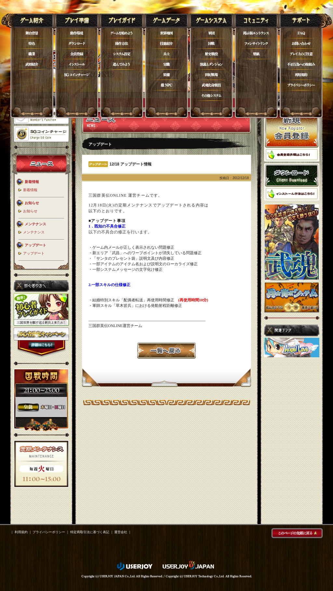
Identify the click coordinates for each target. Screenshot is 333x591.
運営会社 (120, 532)
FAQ (301, 33)
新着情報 (30, 190)
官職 (166, 64)
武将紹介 (31, 64)
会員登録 (76, 54)
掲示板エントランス (256, 33)
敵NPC (166, 85)
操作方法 (121, 43)
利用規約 (301, 75)
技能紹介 (166, 43)
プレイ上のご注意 (301, 54)
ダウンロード (76, 43)
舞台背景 (31, 33)
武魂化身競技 (211, 85)
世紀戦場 (211, 75)
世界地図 (166, 33)
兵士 (166, 54)
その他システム (211, 95)
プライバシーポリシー (301, 85)
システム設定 (121, 54)
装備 (166, 75)
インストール (76, 64)
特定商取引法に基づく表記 (89, 532)
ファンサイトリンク (256, 43)
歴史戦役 (211, 54)
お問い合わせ (301, 43)
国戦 (211, 43)
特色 (31, 43)
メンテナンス (34, 232)
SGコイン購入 (76, 75)
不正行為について (301, 64)
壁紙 (256, 54)
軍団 (211, 33)
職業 (31, 54)
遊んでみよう (121, 64)
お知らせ (30, 211)
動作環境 (76, 33)
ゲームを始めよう (121, 33)
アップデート (34, 253)
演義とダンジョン (211, 64)
